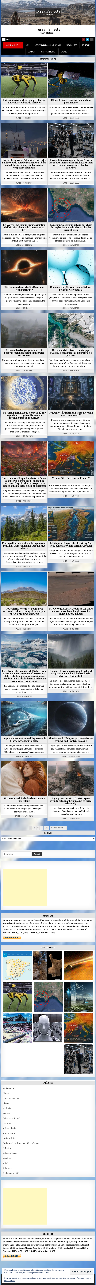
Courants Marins (11, 1098)
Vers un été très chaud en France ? (70, 478)
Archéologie (8, 1088)
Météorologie (9, 1128)
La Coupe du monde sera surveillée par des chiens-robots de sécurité (24, 101)
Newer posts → (58, 828)
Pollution (7, 1148)
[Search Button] (91, 39)
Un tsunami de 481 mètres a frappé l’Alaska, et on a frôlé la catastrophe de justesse (71, 353)
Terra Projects (48, 11)
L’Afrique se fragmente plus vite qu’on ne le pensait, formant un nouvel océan (71, 544)
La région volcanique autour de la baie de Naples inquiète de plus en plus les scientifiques (71, 227)
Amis (27, 45)
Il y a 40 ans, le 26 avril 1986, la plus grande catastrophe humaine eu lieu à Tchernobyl (70, 801)
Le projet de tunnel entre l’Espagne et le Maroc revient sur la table (24, 739)
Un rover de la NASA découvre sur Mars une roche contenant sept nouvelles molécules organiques (71, 611)
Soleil (5, 1163)
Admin (18, 118)
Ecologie (7, 1108)
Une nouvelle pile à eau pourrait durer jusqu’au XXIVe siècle (71, 288)
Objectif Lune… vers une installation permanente (71, 101)
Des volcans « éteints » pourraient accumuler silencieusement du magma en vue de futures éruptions (24, 611)
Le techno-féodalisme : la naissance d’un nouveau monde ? (71, 414)
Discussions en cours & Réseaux (48, 45)
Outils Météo (9, 1138)
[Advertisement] (25, 887)
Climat (6, 1093)
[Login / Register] (87, 39)
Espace (6, 1113)
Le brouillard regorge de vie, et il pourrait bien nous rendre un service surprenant (24, 353)
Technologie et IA (11, 1173)
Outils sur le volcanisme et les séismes (21, 1143)
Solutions (86, 45)
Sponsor (64, 51)
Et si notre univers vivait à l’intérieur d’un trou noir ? (24, 288)
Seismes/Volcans (11, 1153)
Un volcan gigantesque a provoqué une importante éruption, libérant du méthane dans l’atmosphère (24, 415)
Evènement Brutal (11, 1118)
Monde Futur (9, 1133)
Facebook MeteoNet (48, 51)
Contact (31, 51)
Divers (6, 1103)
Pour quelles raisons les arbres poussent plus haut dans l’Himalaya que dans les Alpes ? (24, 545)
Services (7, 1158)
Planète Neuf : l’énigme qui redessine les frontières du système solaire (71, 739)
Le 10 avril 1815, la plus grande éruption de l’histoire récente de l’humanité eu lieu (24, 227)
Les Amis (7, 1123)
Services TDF (71, 45)
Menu (8, 39)
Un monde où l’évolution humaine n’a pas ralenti (24, 799)
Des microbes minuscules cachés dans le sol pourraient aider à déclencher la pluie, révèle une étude (71, 673)
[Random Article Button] (83, 39)
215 (46, 828)
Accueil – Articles (12, 45)
